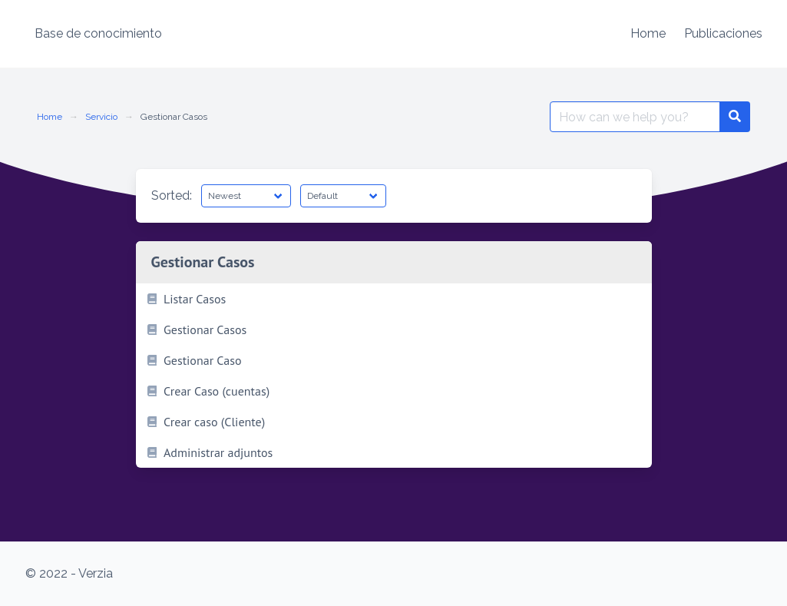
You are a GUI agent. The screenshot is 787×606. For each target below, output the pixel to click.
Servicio (101, 116)
